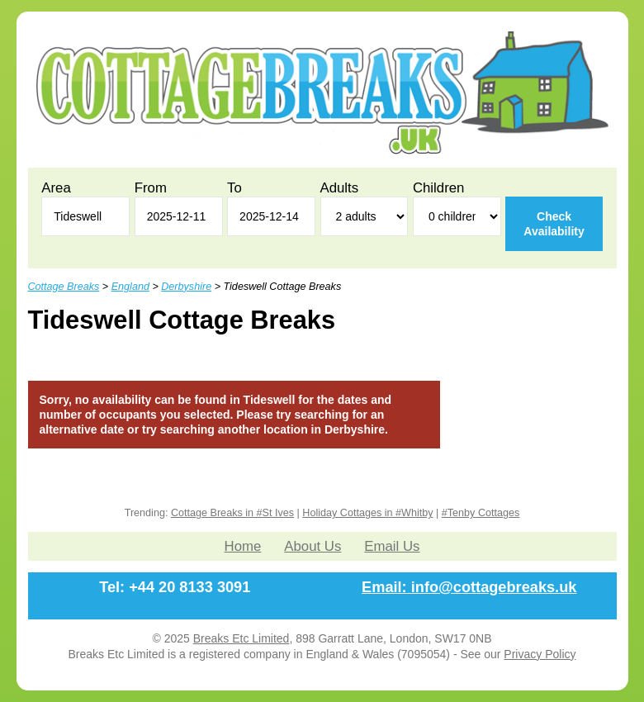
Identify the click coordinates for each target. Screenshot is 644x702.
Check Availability (553, 224)
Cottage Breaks (64, 286)
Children (439, 188)
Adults (339, 188)
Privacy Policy (539, 654)
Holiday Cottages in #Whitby (367, 513)
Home (243, 546)
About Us (312, 546)
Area (55, 188)
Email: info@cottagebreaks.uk (469, 587)
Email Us (391, 546)
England (130, 286)
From (151, 188)
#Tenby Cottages (481, 513)
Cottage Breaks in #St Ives (232, 513)
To (234, 188)
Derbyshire (186, 286)
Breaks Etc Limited (241, 638)
